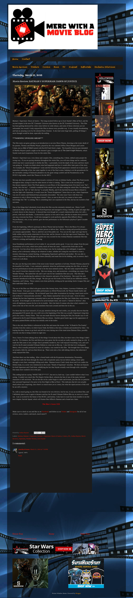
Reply (20, 455)
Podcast (73, 67)
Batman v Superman (30, 436)
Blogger (78, 593)
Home (15, 59)
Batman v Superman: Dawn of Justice (49, 436)
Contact (26, 59)
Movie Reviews (19, 67)
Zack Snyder (41, 439)
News (56, 67)
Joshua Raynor (76, 436)
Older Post (85, 534)
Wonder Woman (31, 439)
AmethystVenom (24, 449)
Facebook (45, 412)
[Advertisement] (51, 512)
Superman (22, 439)
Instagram (73, 412)
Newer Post (17, 534)
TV (64, 67)
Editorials (86, 67)
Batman (20, 436)
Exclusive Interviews (105, 67)
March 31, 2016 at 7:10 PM (39, 449)
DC (69, 436)
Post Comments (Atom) (28, 539)
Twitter (63, 412)
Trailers (35, 67)
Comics (46, 67)
